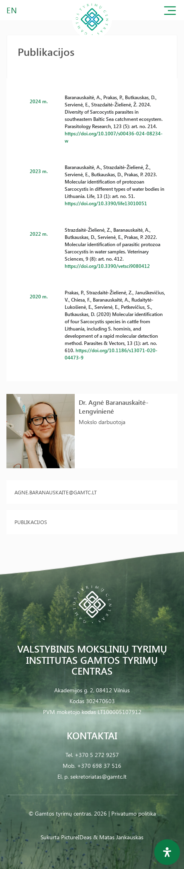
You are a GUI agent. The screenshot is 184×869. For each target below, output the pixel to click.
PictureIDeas (76, 837)
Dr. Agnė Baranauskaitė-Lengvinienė (113, 406)
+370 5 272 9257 (97, 755)
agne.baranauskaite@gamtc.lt (55, 492)
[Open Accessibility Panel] (167, 852)
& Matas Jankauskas (118, 837)
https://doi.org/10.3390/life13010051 (106, 203)
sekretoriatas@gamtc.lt (98, 776)
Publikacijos (30, 521)
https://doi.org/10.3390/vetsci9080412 (107, 266)
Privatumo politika (133, 813)
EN (12, 9)
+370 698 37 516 (99, 765)
